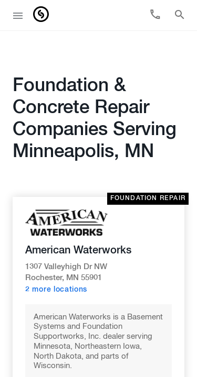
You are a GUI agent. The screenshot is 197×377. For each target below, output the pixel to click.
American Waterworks (78, 227)
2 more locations (56, 266)
